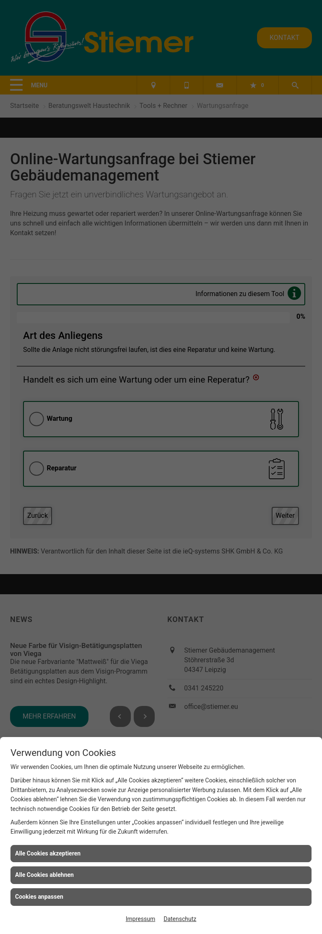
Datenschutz (180, 919)
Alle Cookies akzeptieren (47, 853)
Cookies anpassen (39, 896)
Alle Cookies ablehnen (44, 874)
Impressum (140, 919)
